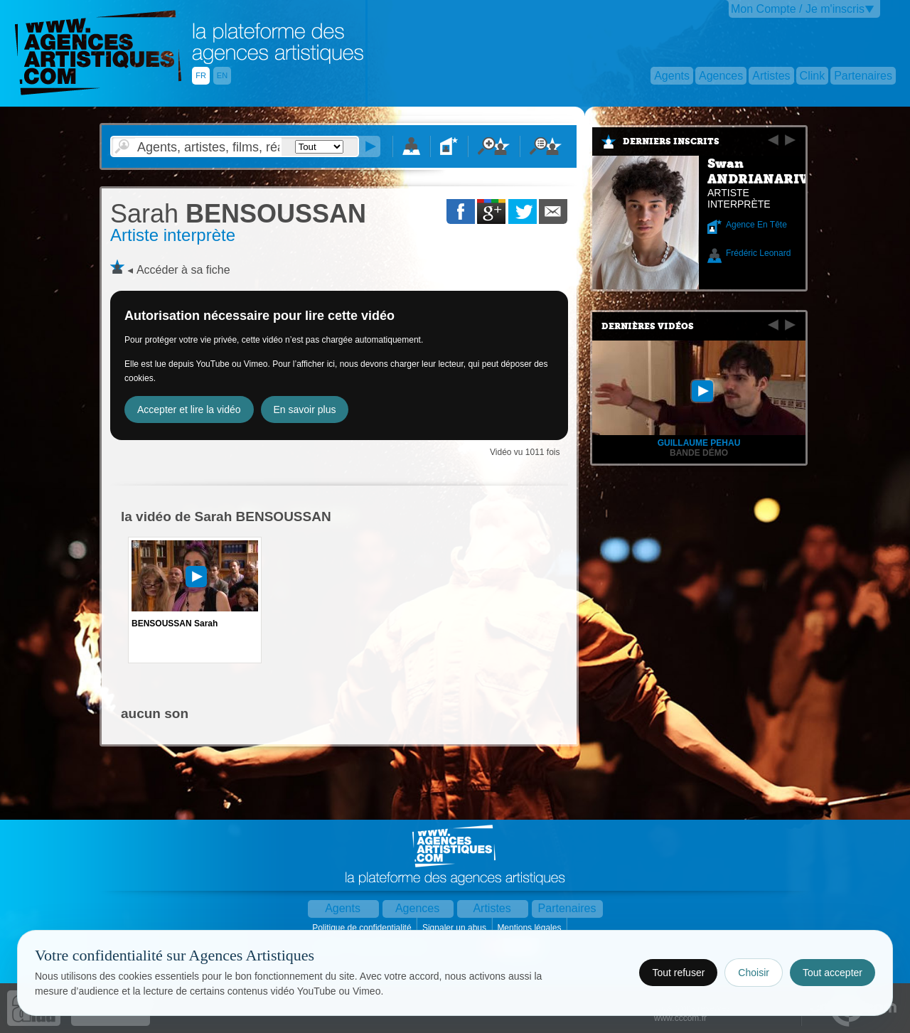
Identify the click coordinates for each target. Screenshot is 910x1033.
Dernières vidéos (647, 326)
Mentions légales (530, 928)
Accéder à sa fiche (183, 270)
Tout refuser (678, 972)
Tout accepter (832, 972)
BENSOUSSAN (238, 213)
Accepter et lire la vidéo (189, 409)
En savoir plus (305, 409)
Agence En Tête (756, 225)
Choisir (753, 972)
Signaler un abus (455, 928)
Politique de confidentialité (363, 928)
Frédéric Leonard (758, 253)
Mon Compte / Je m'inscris (797, 9)
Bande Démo (699, 453)
